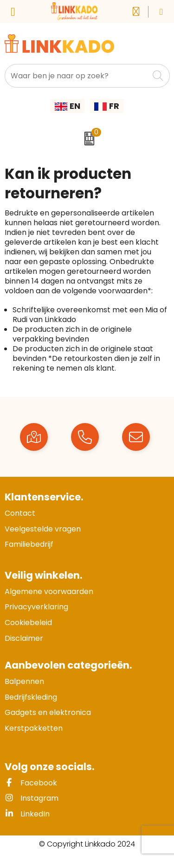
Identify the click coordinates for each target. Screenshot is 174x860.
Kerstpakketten (34, 728)
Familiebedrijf (29, 544)
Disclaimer (24, 638)
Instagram (31, 798)
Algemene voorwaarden (49, 591)
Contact (20, 513)
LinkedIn (27, 814)
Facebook (31, 783)
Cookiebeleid (28, 622)
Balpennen (24, 681)
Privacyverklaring (36, 606)
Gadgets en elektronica (48, 712)
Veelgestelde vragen (43, 529)
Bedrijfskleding (31, 697)
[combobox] (77, 75)
